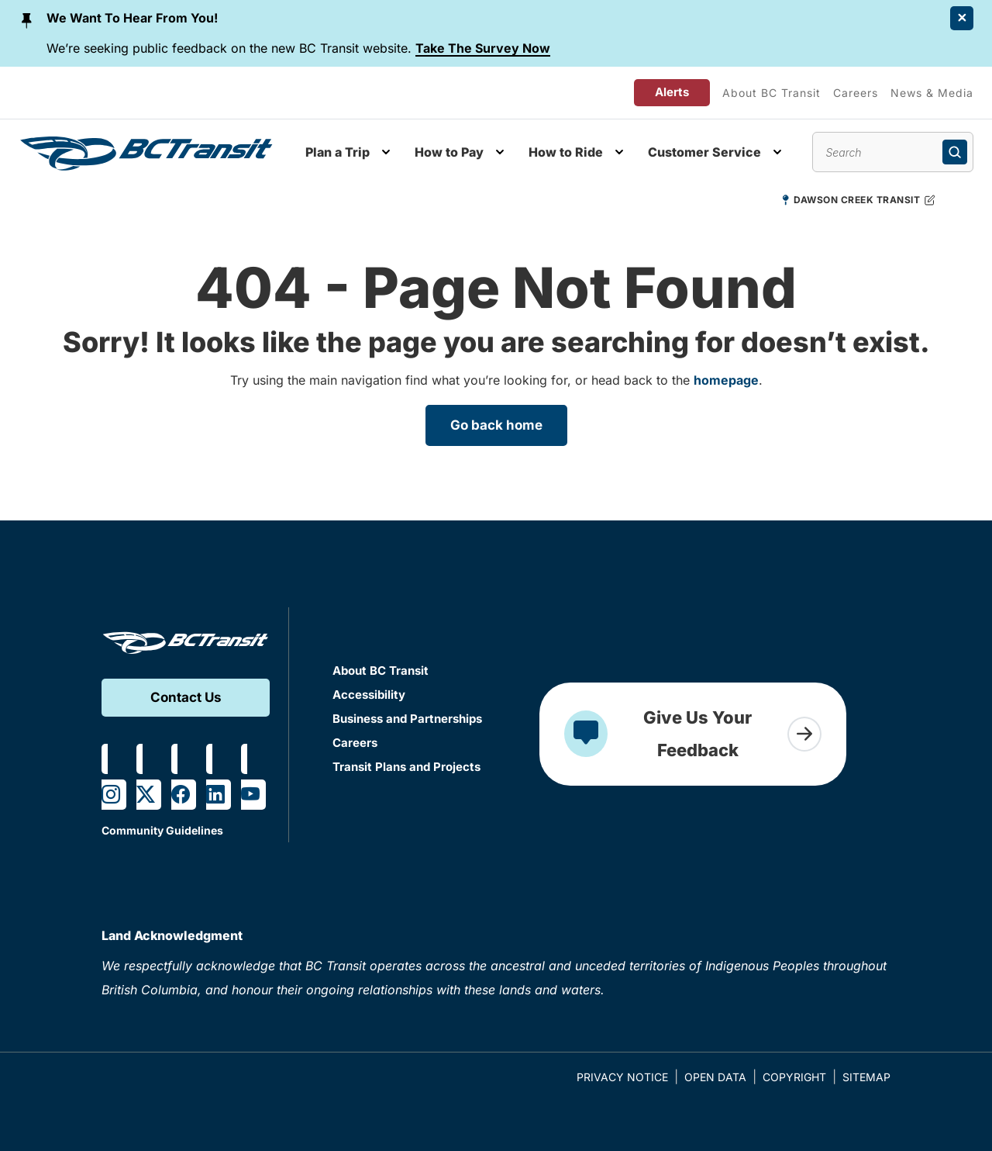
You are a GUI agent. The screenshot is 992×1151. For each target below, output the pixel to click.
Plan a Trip (337, 152)
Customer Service (704, 152)
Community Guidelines (162, 830)
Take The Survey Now (482, 48)
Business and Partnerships (407, 718)
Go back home (496, 425)
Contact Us (186, 697)
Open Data (715, 1077)
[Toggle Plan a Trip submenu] (386, 152)
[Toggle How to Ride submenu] (619, 152)
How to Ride (566, 152)
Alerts (672, 92)
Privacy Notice (622, 1077)
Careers (855, 92)
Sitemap (866, 1077)
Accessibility (368, 694)
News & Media (931, 92)
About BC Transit (771, 92)
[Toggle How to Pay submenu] (500, 152)
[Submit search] (954, 152)
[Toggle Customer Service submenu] (777, 152)
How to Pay (449, 152)
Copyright (794, 1077)
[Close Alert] (961, 18)
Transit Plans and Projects (406, 766)
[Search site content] (892, 152)
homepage (726, 380)
